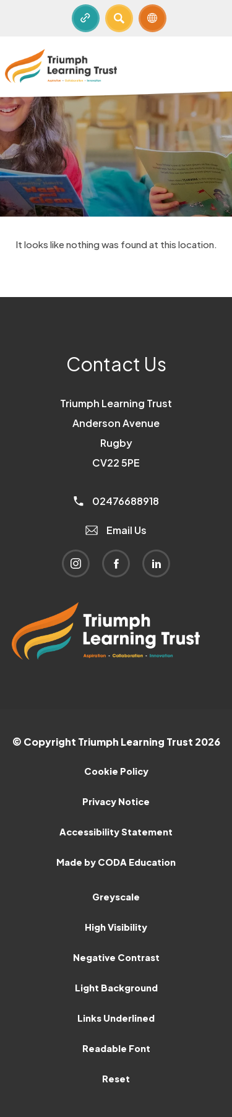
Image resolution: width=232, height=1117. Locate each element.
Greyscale (116, 896)
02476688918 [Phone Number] (116, 500)
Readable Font (116, 1048)
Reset (116, 1078)
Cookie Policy (116, 771)
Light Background (116, 987)
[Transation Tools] (152, 18)
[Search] (119, 18)
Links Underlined (116, 1018)
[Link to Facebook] (116, 563)
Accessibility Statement (116, 831)
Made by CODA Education (116, 862)
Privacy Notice (116, 801)
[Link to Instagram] (76, 563)
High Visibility (116, 927)
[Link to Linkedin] (156, 563)
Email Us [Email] (116, 530)
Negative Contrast (116, 957)
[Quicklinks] (86, 18)
